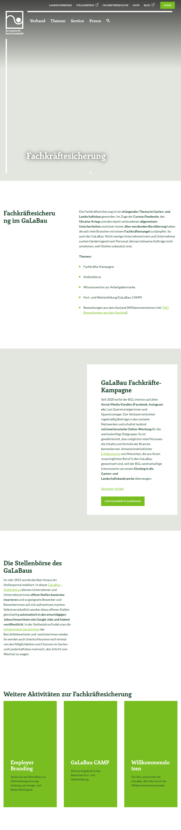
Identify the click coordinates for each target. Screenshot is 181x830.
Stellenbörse (85, 5)
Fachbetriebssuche (116, 5)
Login (167, 5)
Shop (136, 5)
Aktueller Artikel (112, 489)
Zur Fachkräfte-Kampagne (123, 501)
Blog (147, 5)
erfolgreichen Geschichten (22, 629)
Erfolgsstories (110, 454)
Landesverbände (60, 5)
